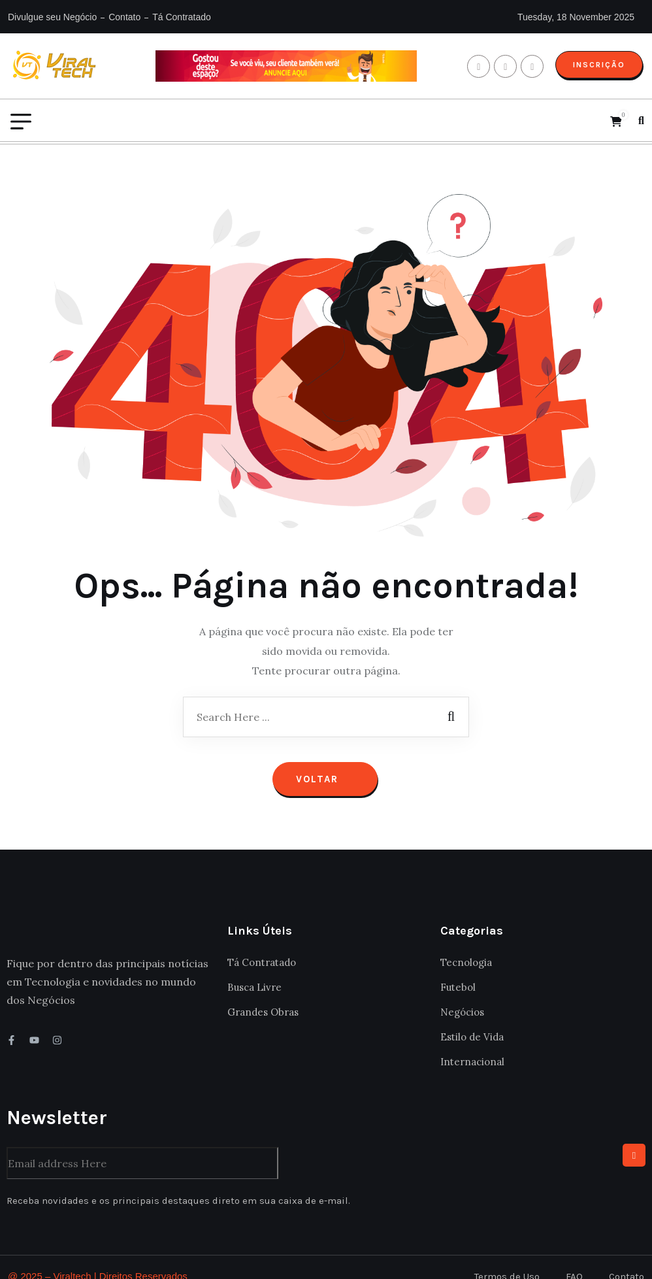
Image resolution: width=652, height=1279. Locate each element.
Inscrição (598, 64)
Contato (124, 17)
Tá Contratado (181, 17)
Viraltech (72, 1257)
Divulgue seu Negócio (52, 17)
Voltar (325, 761)
